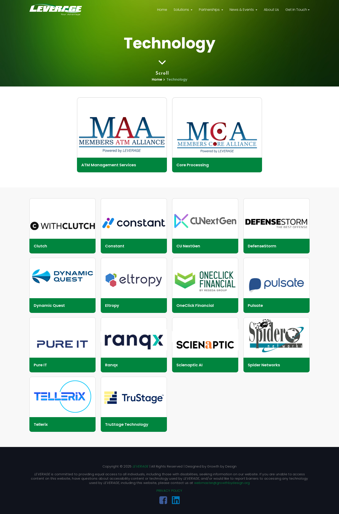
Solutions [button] (182, 9)
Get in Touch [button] (296, 9)
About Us (271, 9)
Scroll (162, 67)
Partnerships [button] (210, 9)
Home (162, 9)
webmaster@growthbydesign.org (222, 482)
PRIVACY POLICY (169, 490)
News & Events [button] (242, 9)
